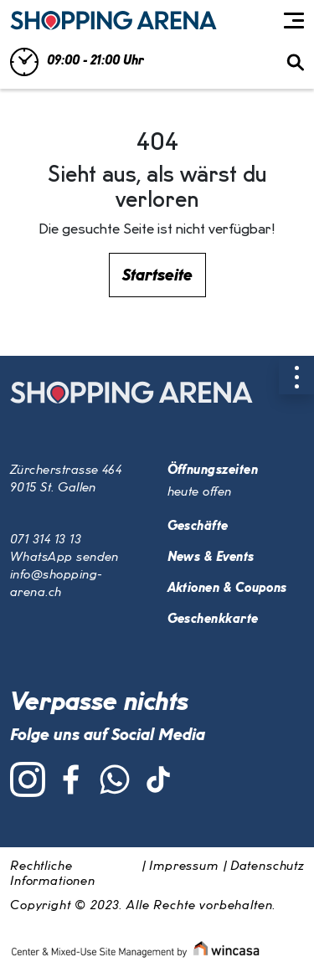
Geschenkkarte (213, 619)
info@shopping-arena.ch (56, 584)
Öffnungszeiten (212, 470)
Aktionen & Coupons (227, 588)
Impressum (184, 866)
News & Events (211, 557)
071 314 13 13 (45, 540)
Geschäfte (198, 526)
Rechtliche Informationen (52, 874)
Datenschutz (267, 866)
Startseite (157, 275)
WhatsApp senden (64, 557)
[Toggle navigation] (294, 21)
